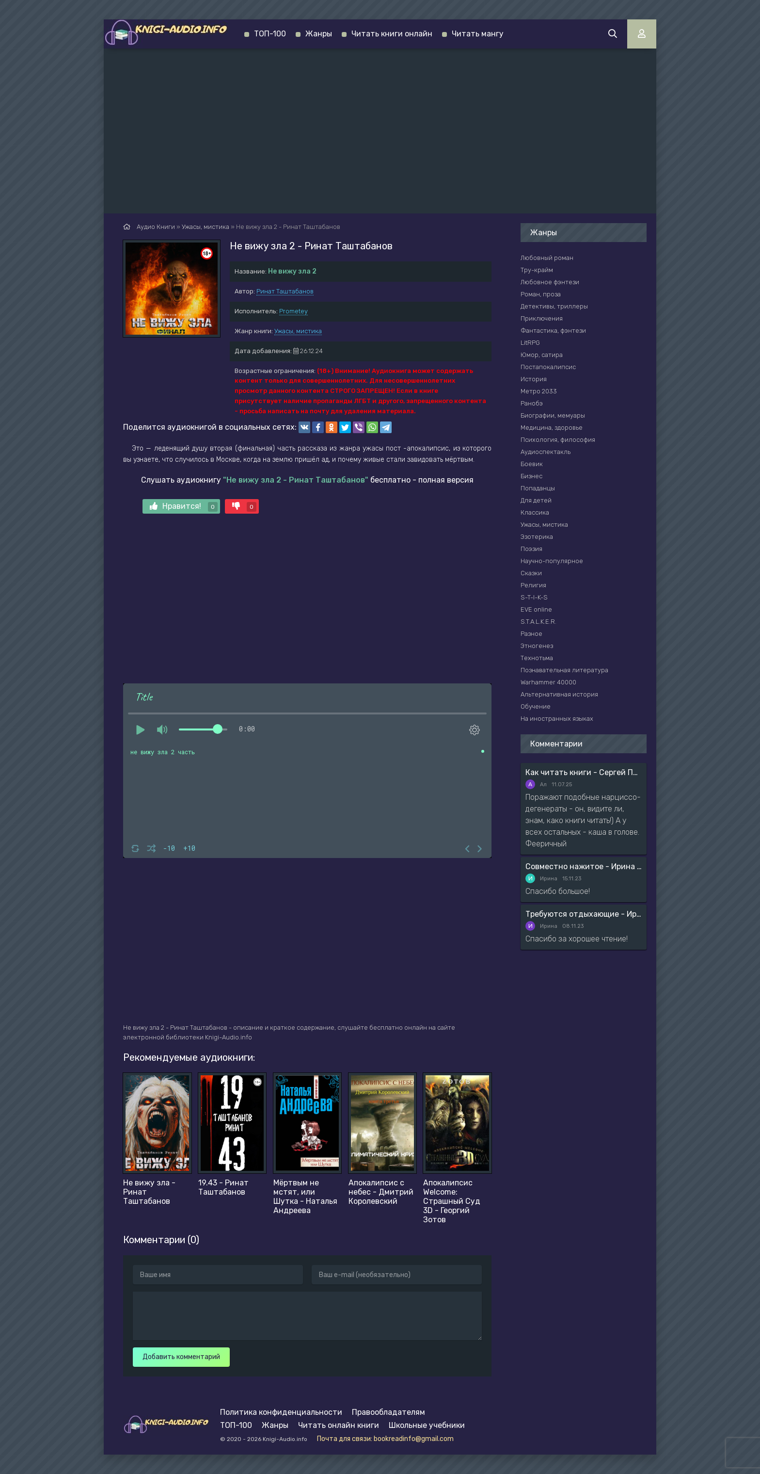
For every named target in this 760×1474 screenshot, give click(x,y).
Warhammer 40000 (548, 682)
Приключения (542, 318)
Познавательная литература (564, 670)
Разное (531, 633)
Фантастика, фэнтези (553, 330)
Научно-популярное (552, 561)
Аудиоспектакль (545, 451)
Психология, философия (558, 439)
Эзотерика (537, 536)
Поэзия (531, 548)
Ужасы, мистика (298, 331)
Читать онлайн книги (338, 1425)
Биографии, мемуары (553, 415)
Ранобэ (532, 403)
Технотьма (537, 658)
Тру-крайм (537, 270)
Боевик (532, 464)
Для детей (536, 500)
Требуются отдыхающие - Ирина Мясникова (583, 914)
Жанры (318, 33)
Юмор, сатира (542, 354)
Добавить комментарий (181, 1357)
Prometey (293, 311)
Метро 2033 (539, 391)
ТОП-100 (270, 33)
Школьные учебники (427, 1425)
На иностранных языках (557, 718)
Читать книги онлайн (391, 33)
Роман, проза (541, 294)
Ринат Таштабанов (285, 291)
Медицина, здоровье (552, 427)
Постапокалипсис (548, 367)
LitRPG (530, 342)
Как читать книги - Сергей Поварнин (583, 772)
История (534, 379)
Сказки (531, 573)
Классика (535, 512)
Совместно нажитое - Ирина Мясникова (583, 866)
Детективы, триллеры (554, 306)
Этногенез (537, 645)
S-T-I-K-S (534, 597)
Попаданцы (538, 488)
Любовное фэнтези (550, 282)
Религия (533, 585)
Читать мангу (478, 33)
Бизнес (531, 476)
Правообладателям (388, 1412)
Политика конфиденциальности (281, 1412)
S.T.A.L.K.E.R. (538, 621)
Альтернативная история (559, 694)
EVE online (536, 609)
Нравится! (184, 507)
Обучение (536, 706)
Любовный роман (547, 257)
